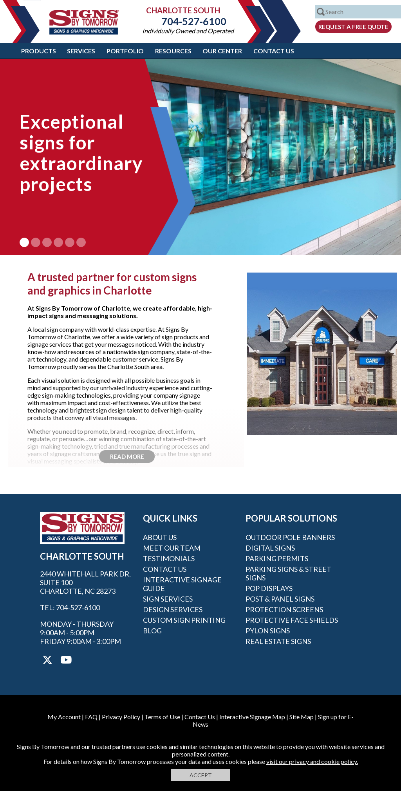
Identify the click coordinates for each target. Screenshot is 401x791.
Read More (127, 456)
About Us (160, 537)
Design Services (172, 609)
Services (81, 51)
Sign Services (168, 599)
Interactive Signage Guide (182, 584)
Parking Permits (277, 558)
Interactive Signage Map (252, 716)
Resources (173, 51)
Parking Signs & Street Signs (288, 573)
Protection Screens (284, 609)
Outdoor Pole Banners (290, 537)
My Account (64, 716)
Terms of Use (162, 716)
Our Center (222, 51)
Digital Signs (270, 548)
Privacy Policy (121, 716)
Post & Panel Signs (280, 599)
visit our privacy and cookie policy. (312, 761)
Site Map (301, 716)
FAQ (91, 716)
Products (38, 51)
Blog (152, 630)
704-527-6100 (188, 21)
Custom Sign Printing (184, 620)
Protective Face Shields (292, 620)
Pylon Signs (268, 630)
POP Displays (269, 588)
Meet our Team (171, 548)
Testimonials (169, 558)
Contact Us (273, 51)
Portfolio (125, 51)
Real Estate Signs (278, 641)
